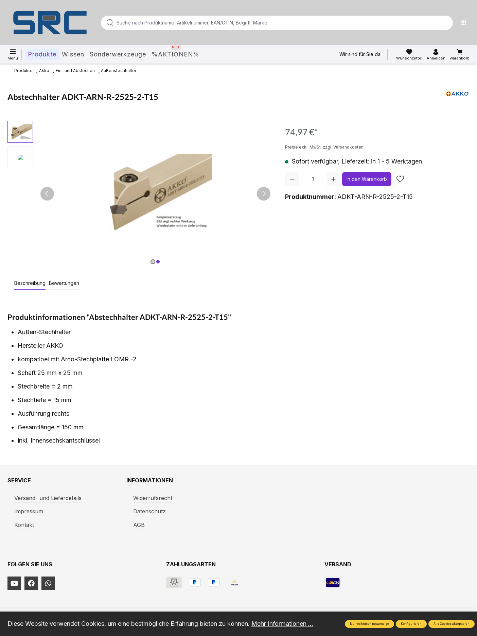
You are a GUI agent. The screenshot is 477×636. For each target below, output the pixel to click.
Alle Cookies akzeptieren (452, 623)
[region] (139, 194)
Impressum (28, 511)
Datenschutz (149, 511)
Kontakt (24, 524)
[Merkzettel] (409, 55)
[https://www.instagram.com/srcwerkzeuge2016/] (48, 583)
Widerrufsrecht (152, 498)
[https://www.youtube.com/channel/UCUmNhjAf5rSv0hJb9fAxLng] (14, 583)
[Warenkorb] (459, 55)
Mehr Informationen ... (282, 623)
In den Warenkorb (367, 179)
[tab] (30, 283)
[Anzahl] (313, 179)
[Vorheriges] (47, 194)
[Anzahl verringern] (292, 179)
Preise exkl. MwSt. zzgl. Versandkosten (324, 147)
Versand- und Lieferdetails (48, 498)
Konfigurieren (411, 623)
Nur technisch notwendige (369, 623)
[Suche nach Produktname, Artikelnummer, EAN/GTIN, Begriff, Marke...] (266, 23)
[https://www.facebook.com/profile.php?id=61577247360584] (31, 583)
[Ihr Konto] (436, 55)
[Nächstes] (263, 194)
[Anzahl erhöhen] (333, 179)
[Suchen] (446, 23)
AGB (139, 524)
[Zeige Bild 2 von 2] (158, 261)
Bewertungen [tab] (64, 283)
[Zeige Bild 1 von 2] (153, 261)
